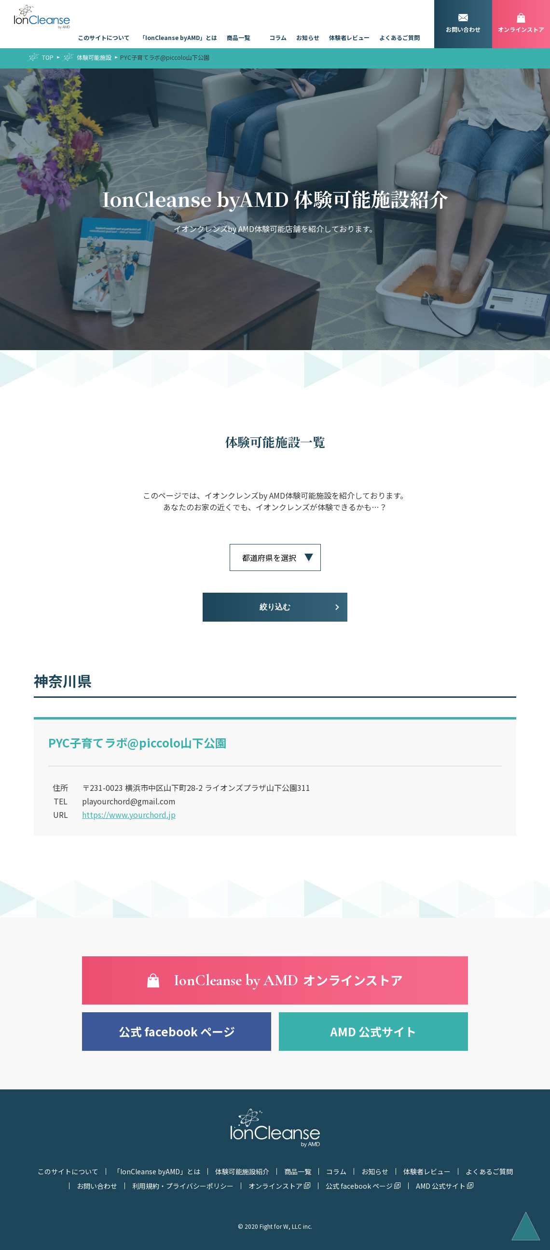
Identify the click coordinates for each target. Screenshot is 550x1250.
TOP (48, 57)
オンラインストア (275, 1185)
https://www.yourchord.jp (129, 814)
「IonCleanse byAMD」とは (178, 37)
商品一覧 (238, 37)
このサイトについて (104, 37)
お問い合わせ (97, 1185)
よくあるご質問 (399, 37)
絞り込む (275, 607)
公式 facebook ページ (177, 1031)
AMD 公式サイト (373, 1031)
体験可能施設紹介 (242, 1171)
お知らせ (307, 37)
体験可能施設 (94, 57)
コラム (278, 37)
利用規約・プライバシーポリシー (183, 1185)
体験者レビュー (349, 37)
